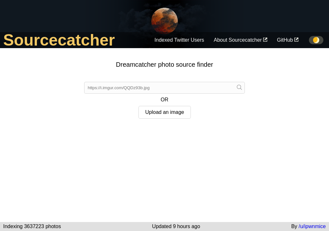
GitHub (287, 40)
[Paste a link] (239, 88)
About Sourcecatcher (240, 40)
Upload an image (164, 112)
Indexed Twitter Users (179, 40)
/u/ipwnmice (312, 226)
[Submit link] (159, 88)
